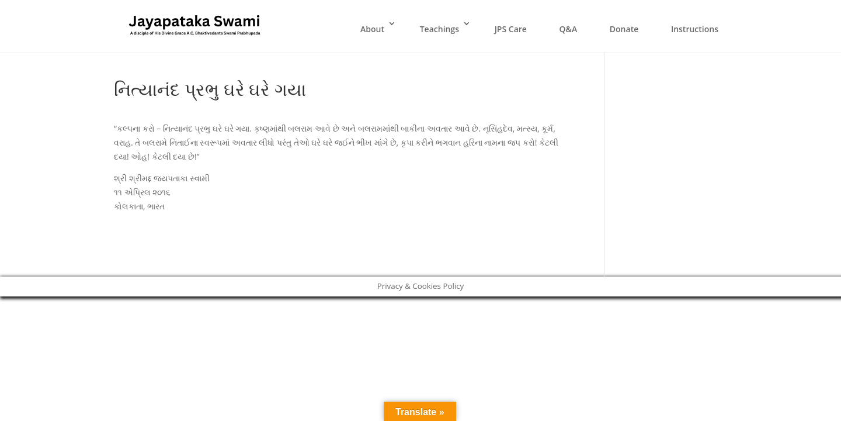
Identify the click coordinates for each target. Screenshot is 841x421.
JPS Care (511, 28)
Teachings (439, 28)
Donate (624, 28)
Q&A (568, 28)
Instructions (694, 28)
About (372, 28)
